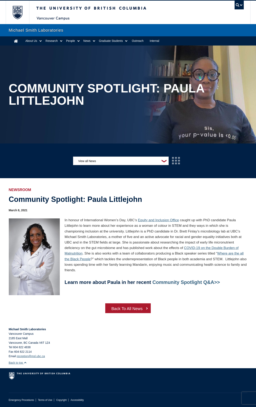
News (87, 40)
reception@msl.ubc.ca (31, 356)
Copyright (61, 400)
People (70, 40)
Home (16, 41)
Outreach (138, 40)
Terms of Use (45, 400)
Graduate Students (111, 40)
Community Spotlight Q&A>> (186, 282)
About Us (31, 40)
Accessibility (77, 400)
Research (51, 40)
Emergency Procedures (21, 400)
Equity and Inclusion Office (158, 220)
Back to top (18, 362)
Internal (154, 40)
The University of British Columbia (17, 12)
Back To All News (127, 308)
